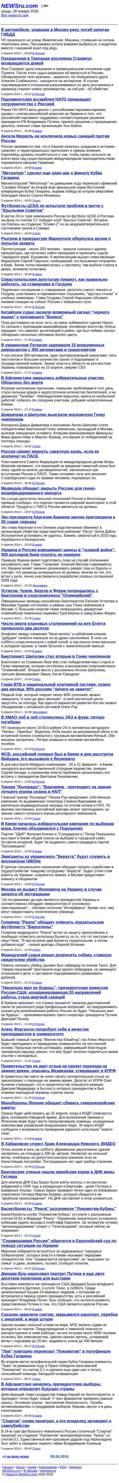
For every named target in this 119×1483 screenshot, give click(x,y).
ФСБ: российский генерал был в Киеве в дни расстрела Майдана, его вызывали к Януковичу (57, 756)
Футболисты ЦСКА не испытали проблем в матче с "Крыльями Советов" (52, 208)
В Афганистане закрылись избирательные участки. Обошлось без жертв (52, 380)
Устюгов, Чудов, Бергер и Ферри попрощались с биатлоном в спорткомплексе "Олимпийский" (49, 593)
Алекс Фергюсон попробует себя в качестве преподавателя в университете (45, 1031)
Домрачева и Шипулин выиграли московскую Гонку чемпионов (53, 417)
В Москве (30, 1471)
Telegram (75, 1467)
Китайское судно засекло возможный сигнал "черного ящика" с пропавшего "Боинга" (55, 314)
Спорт (36, 200)
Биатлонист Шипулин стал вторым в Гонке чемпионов (56, 656)
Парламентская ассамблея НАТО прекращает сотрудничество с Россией (46, 101)
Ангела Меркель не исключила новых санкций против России (55, 138)
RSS (63, 1467)
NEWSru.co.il (11, 1471)
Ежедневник (48, 1467)
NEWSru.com (19, 5)
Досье (20, 1467)
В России (38, 53)
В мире (37, 131)
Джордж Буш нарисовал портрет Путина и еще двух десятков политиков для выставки (52, 1276)
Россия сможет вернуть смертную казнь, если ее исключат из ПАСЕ (50, 453)
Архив (32, 1467)
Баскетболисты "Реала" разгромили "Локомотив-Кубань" (58, 1208)
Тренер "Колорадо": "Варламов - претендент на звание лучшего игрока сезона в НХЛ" (56, 789)
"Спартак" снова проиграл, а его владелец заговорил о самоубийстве (56, 1423)
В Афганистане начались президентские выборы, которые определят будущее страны (51, 1386)
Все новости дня (15, 15)
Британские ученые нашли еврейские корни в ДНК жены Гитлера (58, 1174)
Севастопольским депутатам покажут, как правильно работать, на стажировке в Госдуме (54, 281)
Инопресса (48, 1471)
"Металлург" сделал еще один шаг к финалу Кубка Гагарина (51, 175)
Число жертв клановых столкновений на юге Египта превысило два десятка (53, 625)
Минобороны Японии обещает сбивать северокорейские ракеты (58, 1105)
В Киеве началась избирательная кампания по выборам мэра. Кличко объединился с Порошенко (57, 826)
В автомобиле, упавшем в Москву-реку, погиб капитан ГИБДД (55, 32)
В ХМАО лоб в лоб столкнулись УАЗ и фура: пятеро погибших (52, 719)
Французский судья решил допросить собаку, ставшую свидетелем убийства (56, 957)
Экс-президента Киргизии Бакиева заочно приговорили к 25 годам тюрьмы (58, 519)
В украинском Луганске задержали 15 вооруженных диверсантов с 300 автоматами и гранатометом (52, 347)
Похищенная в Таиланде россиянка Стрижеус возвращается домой (46, 60)
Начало (7, 1467)
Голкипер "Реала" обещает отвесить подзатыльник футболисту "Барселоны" (52, 924)
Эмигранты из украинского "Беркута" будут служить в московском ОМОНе (55, 858)
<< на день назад (15, 1456)
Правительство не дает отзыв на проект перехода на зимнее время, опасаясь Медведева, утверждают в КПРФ (58, 1068)
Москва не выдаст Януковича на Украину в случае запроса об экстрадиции (51, 891)
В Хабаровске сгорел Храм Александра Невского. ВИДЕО (58, 1144)
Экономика (39, 585)
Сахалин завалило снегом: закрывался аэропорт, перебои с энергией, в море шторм (59, 1316)
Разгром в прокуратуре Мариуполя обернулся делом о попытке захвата (56, 240)
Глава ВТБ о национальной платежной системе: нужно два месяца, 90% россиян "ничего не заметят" (56, 686)
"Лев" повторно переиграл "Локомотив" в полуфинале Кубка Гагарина (56, 1353)
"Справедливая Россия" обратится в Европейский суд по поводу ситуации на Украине (58, 1243)
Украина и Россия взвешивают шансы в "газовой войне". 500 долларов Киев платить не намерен (58, 552)
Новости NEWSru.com (21, 1474)
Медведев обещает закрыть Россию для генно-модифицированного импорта (48, 490)
